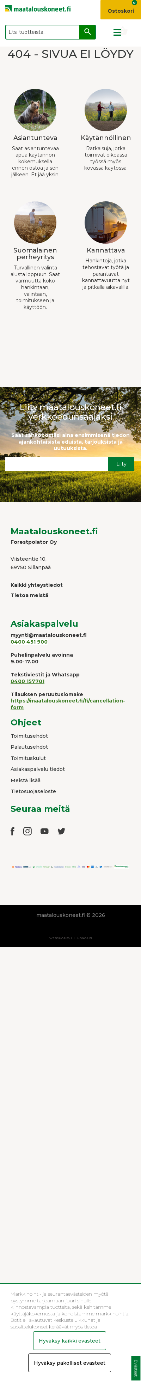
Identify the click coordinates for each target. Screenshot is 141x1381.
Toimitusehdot (29, 736)
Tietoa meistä (29, 595)
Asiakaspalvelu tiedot (38, 769)
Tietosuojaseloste (33, 791)
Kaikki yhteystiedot (37, 585)
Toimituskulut (28, 758)
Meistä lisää (26, 780)
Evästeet (136, 1368)
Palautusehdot (29, 747)
